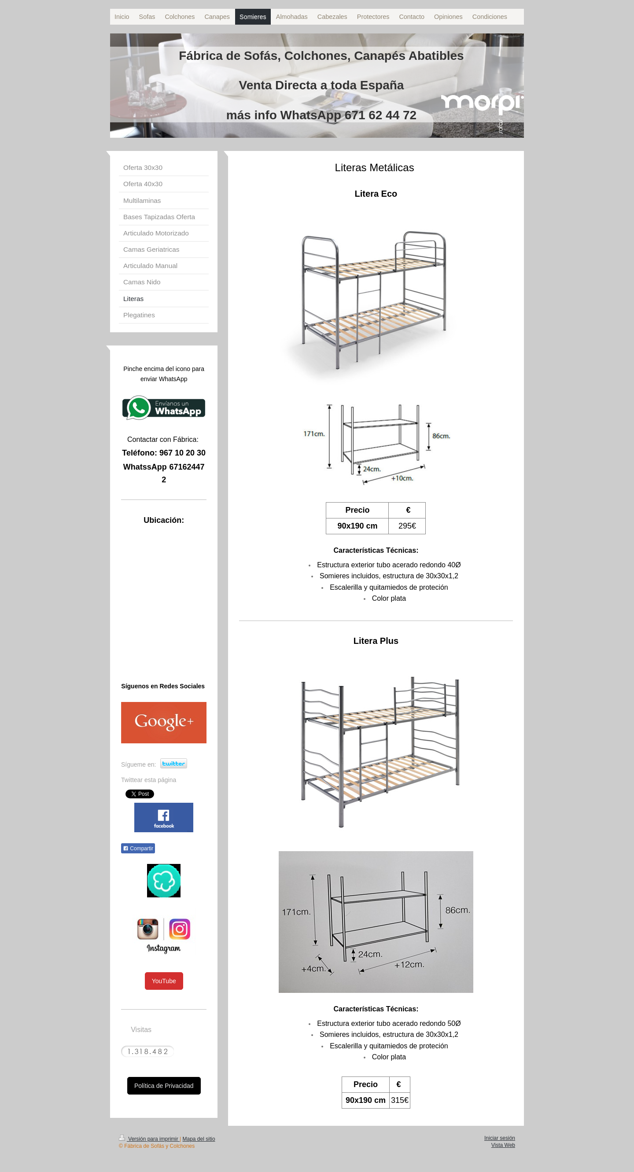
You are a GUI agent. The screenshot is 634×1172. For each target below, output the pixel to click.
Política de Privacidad (164, 1085)
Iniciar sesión (499, 1138)
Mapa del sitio (199, 1139)
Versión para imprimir (149, 1139)
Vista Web (503, 1145)
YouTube (164, 981)
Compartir (138, 848)
